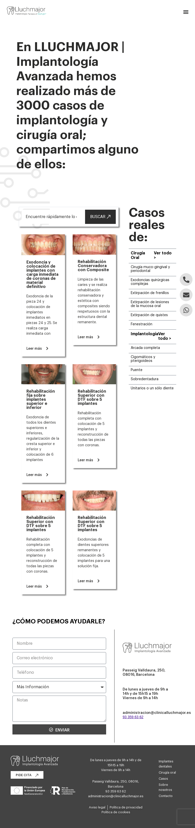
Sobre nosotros (165, 787)
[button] (186, 12)
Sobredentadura (144, 379)
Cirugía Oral (138, 255)
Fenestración (141, 324)
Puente (136, 370)
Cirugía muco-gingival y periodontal (150, 269)
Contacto (166, 796)
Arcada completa (145, 348)
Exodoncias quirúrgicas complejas (150, 282)
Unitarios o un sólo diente (152, 388)
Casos (163, 778)
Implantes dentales (166, 764)
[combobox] (53, 217)
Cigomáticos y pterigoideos (143, 359)
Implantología (144, 334)
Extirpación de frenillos (150, 293)
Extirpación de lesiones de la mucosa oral (150, 304)
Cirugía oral (167, 772)
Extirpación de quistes (149, 315)
